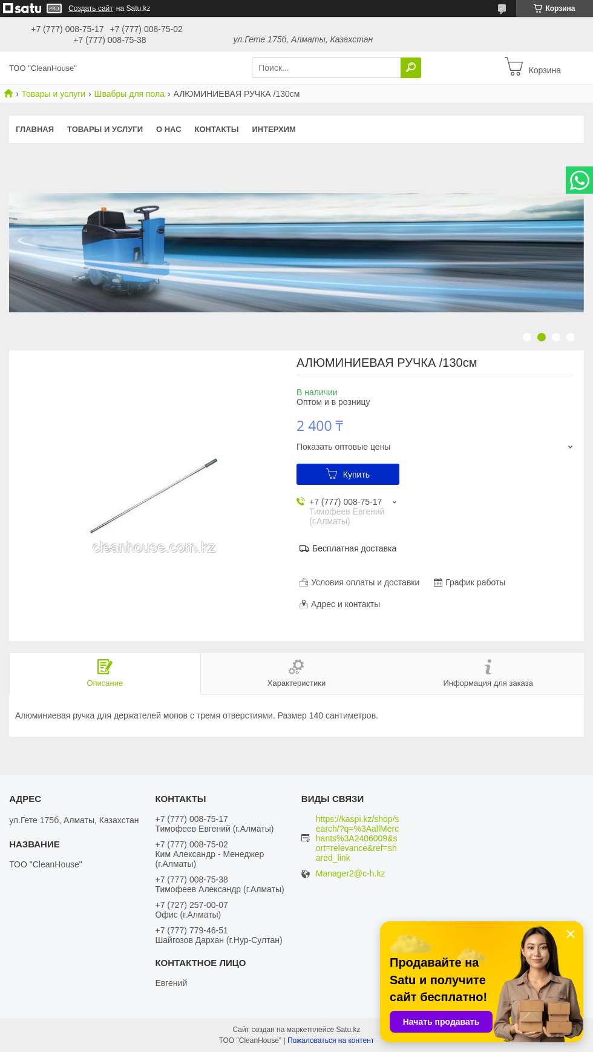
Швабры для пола (129, 94)
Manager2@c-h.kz (350, 873)
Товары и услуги (53, 94)
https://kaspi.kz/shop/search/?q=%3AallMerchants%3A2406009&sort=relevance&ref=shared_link (357, 838)
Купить (356, 474)
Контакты (217, 129)
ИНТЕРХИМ (273, 129)
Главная (35, 129)
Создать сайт (90, 8)
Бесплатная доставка (354, 548)
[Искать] (411, 68)
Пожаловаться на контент (330, 1040)
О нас (169, 129)
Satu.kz (348, 1029)
